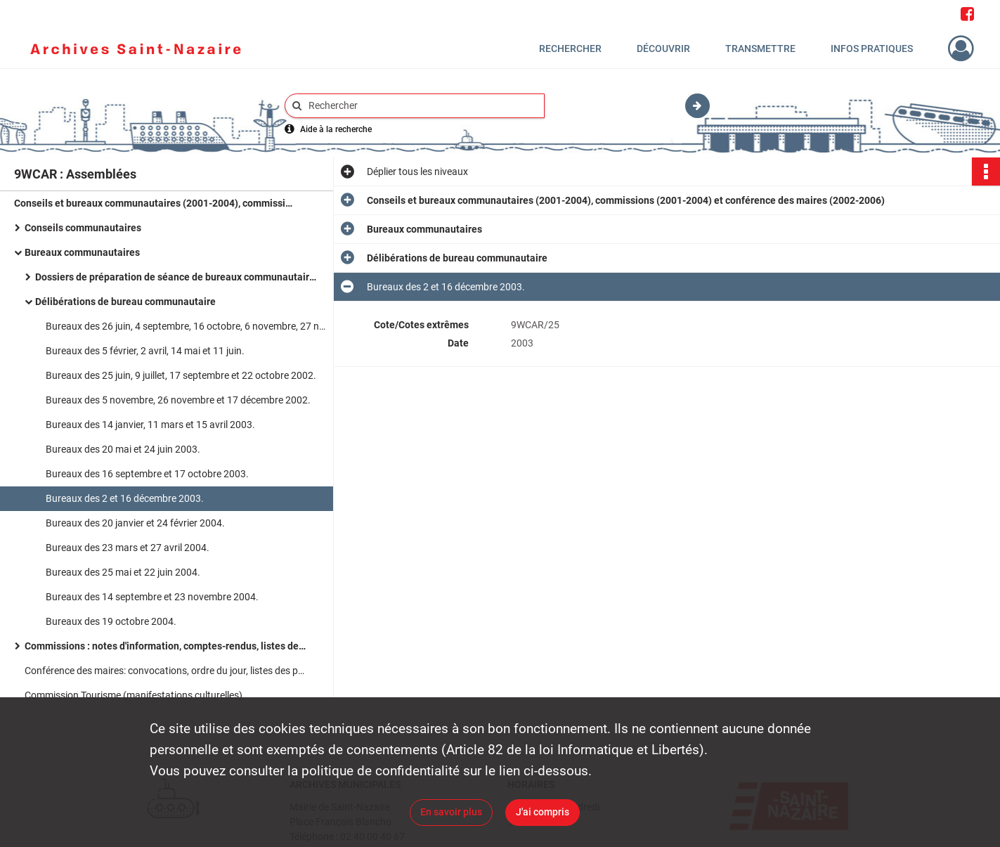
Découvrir (663, 48)
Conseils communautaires (83, 227)
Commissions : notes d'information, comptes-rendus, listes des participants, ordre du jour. (165, 646)
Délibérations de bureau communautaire (125, 301)
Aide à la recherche (336, 129)
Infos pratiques (872, 48)
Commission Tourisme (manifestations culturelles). (135, 695)
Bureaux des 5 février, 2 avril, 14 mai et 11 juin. (145, 350)
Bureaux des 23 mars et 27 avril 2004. (127, 547)
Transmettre (760, 48)
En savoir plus (451, 811)
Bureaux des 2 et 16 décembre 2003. (125, 498)
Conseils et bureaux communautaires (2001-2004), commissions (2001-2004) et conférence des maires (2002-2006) (154, 203)
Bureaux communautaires (82, 252)
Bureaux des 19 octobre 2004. (111, 621)
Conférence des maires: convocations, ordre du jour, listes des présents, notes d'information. (165, 670)
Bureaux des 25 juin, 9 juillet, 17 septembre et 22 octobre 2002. (181, 375)
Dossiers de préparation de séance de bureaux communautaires (175, 277)
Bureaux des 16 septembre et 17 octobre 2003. (147, 473)
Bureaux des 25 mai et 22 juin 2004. (123, 572)
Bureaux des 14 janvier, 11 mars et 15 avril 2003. (150, 424)
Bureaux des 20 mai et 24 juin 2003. (123, 449)
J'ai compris (542, 811)
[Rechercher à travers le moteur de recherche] (422, 105)
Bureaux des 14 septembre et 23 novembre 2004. (152, 596)
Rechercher (570, 48)
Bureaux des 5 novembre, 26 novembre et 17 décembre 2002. (178, 400)
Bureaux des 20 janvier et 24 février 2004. (135, 523)
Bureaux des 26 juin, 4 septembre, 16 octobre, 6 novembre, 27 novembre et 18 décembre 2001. (186, 326)
